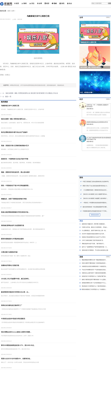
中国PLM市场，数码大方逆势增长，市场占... (95, 227)
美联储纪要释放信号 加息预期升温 (12, 225)
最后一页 (8, 96)
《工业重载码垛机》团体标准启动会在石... (95, 190)
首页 (16, 3)
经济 (47, 3)
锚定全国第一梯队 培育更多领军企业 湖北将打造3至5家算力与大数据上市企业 (31, 93)
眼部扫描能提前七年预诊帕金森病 (12, 239)
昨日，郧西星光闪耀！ (87, 92)
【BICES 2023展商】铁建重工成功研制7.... (95, 198)
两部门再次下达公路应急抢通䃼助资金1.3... (95, 185)
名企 (69, 3)
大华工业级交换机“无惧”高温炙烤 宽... (93, 240)
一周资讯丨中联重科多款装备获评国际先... (95, 202)
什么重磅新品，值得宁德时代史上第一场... (94, 230)
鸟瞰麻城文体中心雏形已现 (10, 105)
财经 (24, 3)
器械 (54, 3)
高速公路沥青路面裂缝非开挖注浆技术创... (15, 212)
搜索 (109, 3)
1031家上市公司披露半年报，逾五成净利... (15, 279)
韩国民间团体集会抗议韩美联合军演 (97, 122)
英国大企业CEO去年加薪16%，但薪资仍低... (16, 358)
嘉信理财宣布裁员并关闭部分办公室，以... (15, 292)
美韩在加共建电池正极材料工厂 (11, 305)
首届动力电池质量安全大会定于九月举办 (94, 237)
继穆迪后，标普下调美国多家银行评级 (14, 199)
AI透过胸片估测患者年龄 (9, 252)
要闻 (81, 178)
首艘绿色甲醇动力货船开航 (10, 265)
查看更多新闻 (95, 215)
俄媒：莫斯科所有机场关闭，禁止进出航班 (15, 172)
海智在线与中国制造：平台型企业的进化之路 (95, 250)
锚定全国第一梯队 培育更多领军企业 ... (14, 119)
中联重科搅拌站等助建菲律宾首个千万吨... (95, 211)
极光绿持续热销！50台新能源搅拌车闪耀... (95, 207)
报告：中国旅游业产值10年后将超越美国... (15, 185)
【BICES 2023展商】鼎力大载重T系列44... (95, 194)
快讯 (61, 3)
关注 (31, 3)
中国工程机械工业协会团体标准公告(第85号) (96, 181)
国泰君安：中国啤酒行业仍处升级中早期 (14, 159)
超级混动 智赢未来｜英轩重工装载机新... (94, 224)
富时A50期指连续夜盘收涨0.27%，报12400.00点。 (18, 345)
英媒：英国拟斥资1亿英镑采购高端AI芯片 (15, 145)
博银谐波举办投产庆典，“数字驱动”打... (93, 243)
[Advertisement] (34, 383)
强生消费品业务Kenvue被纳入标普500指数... (16, 332)
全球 (39, 3)
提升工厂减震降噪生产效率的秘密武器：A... (95, 247)
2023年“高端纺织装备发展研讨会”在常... (93, 234)
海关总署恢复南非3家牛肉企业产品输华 (14, 132)
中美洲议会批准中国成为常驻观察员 (13, 318)
